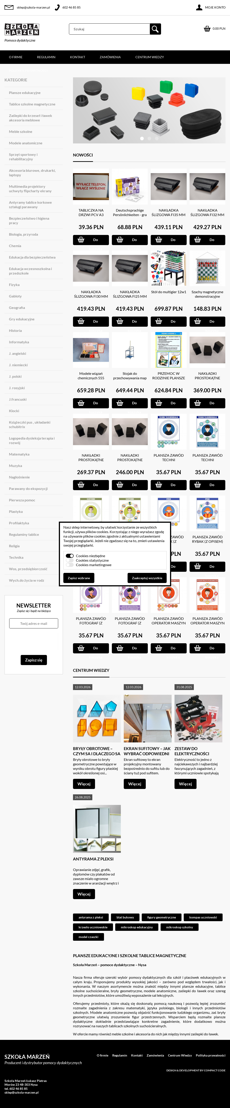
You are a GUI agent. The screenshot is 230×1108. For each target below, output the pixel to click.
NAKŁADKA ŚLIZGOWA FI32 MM (207, 212)
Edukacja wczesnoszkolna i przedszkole (30, 270)
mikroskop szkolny (179, 927)
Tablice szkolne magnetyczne (32, 104)
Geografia (17, 307)
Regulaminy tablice (24, 534)
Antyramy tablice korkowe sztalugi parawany (30, 204)
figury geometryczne (161, 917)
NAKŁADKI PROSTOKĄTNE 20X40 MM (207, 377)
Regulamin (46, 57)
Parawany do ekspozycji (28, 488)
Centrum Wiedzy (149, 57)
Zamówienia (110, 57)
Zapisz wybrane (79, 578)
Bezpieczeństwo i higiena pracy (29, 220)
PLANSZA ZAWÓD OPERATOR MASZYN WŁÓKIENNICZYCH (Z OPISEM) (207, 625)
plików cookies (97, 531)
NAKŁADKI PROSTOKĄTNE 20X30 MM (91, 459)
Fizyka (14, 284)
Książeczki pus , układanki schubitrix (29, 424)
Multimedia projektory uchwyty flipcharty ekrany (30, 188)
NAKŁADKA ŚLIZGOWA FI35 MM (169, 212)
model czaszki (88, 937)
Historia (15, 330)
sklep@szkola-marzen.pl (33, 7)
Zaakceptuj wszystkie (147, 578)
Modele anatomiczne (25, 143)
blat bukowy (125, 917)
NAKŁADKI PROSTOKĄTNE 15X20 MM (130, 459)
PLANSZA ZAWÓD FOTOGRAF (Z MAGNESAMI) (91, 623)
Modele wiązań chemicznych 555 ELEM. (91, 377)
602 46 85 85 (71, 7)
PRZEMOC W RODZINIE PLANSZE (168, 375)
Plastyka (16, 511)
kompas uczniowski (203, 917)
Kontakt (77, 57)
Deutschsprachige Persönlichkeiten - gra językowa (130, 214)
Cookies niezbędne (90, 556)
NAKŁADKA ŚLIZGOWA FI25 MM (130, 294)
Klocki (14, 411)
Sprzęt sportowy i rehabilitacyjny (23, 156)
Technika (16, 557)
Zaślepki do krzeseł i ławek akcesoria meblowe (30, 117)
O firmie (15, 57)
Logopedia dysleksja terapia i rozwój (32, 440)
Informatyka (19, 342)
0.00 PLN (219, 28)
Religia (14, 546)
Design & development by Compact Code (196, 1070)
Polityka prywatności (28, 70)
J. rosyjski (17, 388)
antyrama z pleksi (91, 917)
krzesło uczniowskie (93, 927)
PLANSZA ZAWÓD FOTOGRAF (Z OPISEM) (130, 623)
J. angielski (17, 353)
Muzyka (15, 465)
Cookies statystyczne (92, 560)
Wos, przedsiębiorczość (28, 569)
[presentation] (33, 641)
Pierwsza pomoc (22, 500)
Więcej (84, 783)
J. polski (15, 376)
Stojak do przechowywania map (130, 375)
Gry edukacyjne (22, 319)
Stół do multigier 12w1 (168, 292)
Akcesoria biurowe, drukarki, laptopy (32, 172)
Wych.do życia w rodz (26, 580)
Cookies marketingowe (93, 565)
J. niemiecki (18, 365)
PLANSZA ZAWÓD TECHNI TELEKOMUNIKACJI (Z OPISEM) (207, 462)
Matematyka (19, 454)
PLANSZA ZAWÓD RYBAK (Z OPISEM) (207, 539)
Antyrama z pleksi (93, 858)
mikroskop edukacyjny (137, 927)
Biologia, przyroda (23, 234)
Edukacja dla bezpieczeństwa (32, 257)
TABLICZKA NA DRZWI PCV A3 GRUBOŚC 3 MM (91, 214)
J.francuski (18, 399)
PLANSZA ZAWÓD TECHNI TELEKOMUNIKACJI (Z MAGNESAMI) (168, 462)
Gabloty (15, 296)
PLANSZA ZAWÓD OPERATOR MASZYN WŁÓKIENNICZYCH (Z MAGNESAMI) (169, 625)
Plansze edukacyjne (25, 92)
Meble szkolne (20, 131)
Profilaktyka (19, 523)
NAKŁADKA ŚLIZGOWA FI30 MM (91, 294)
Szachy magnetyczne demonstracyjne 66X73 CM (207, 296)
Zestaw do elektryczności (192, 751)
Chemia (15, 245)
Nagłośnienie (19, 477)
